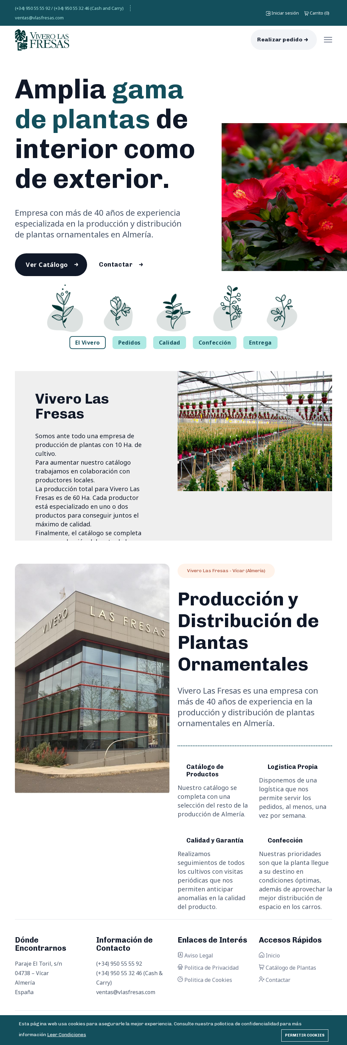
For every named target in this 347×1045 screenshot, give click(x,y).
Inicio (269, 956)
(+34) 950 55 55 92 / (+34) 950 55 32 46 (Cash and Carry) (69, 8)
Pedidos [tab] (129, 343)
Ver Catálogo (47, 265)
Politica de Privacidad (208, 968)
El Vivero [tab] (87, 343)
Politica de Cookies (205, 980)
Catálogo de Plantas (287, 968)
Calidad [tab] (169, 343)
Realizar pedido (279, 39)
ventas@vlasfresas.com (39, 18)
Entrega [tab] (260, 343)
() (316, 13)
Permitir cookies (305, 1035)
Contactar (116, 265)
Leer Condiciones (66, 1035)
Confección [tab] (215, 343)
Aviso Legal (195, 956)
